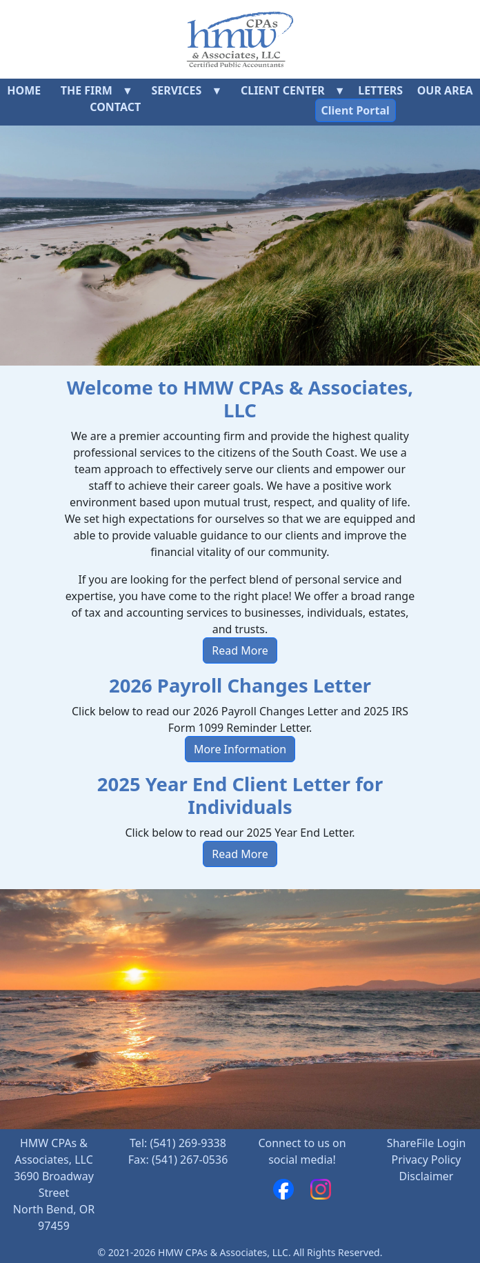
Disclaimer (426, 1176)
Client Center (283, 90)
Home (24, 90)
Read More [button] (240, 650)
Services (176, 90)
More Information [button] (240, 749)
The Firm (86, 90)
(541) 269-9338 (188, 1143)
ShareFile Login (426, 1143)
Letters (380, 90)
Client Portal (355, 110)
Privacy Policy (426, 1159)
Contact (115, 107)
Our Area (445, 90)
